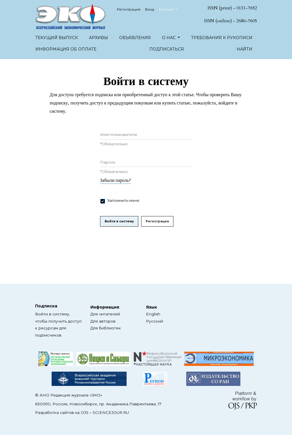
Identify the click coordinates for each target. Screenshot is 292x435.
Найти (244, 49)
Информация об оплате (65, 49)
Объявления (135, 37)
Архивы (98, 37)
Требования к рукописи (221, 37)
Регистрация (128, 9)
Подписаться (166, 49)
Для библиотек (105, 328)
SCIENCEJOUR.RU (111, 412)
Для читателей (105, 314)
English (153, 314)
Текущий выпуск (56, 37)
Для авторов (102, 321)
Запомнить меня (123, 200)
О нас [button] (169, 37)
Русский (170, 8)
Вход (149, 9)
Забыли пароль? (115, 180)
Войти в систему (119, 221)
